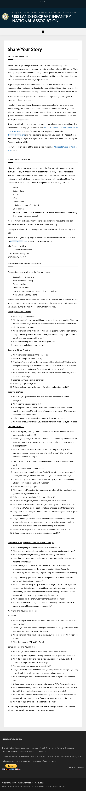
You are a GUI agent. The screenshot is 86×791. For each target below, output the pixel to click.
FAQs (64, 786)
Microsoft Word (61, 147)
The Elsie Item (25, 786)
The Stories (14, 786)
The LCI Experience (37, 786)
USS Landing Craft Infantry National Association (42, 18)
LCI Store (48, 786)
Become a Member (76, 767)
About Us (5, 786)
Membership (57, 786)
